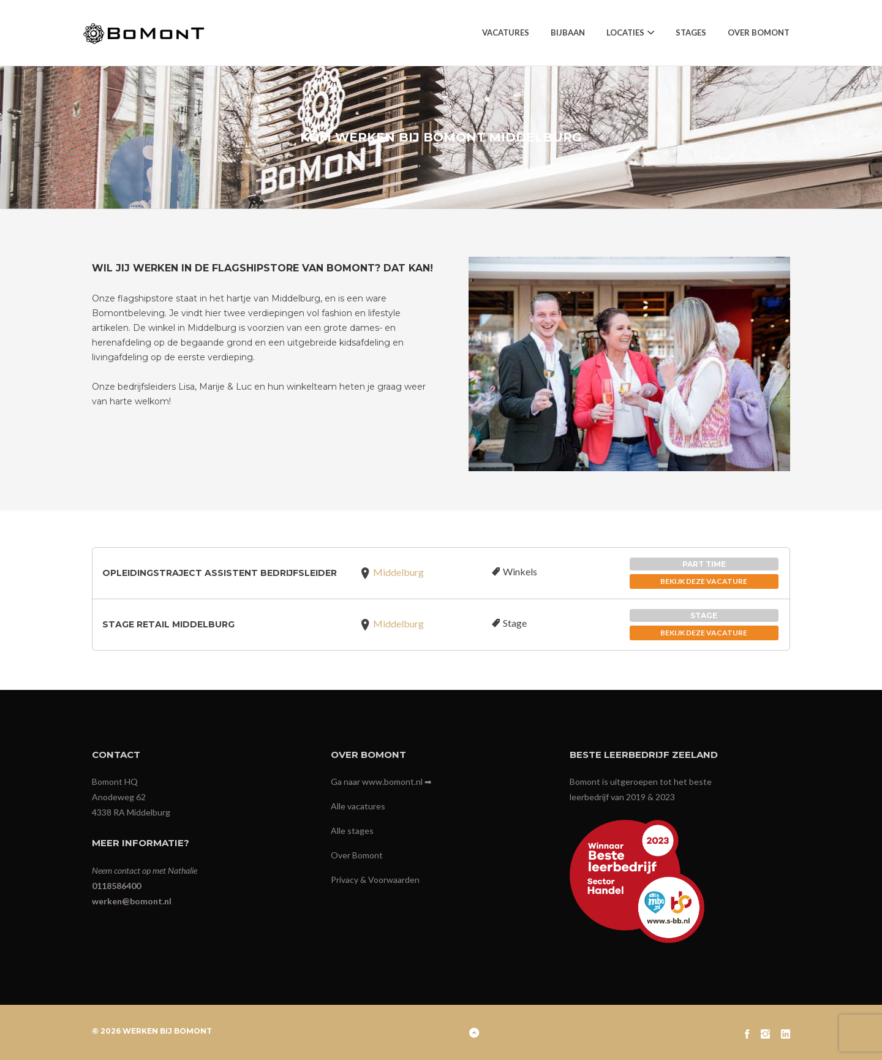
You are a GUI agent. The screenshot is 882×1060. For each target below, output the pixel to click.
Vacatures (505, 32)
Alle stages (352, 830)
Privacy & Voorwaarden (375, 879)
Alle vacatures (358, 806)
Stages (691, 32)
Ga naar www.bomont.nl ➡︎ (381, 781)
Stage (515, 623)
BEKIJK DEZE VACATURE (703, 581)
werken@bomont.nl (132, 901)
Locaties (625, 32)
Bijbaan (568, 32)
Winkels (520, 571)
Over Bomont (759, 32)
